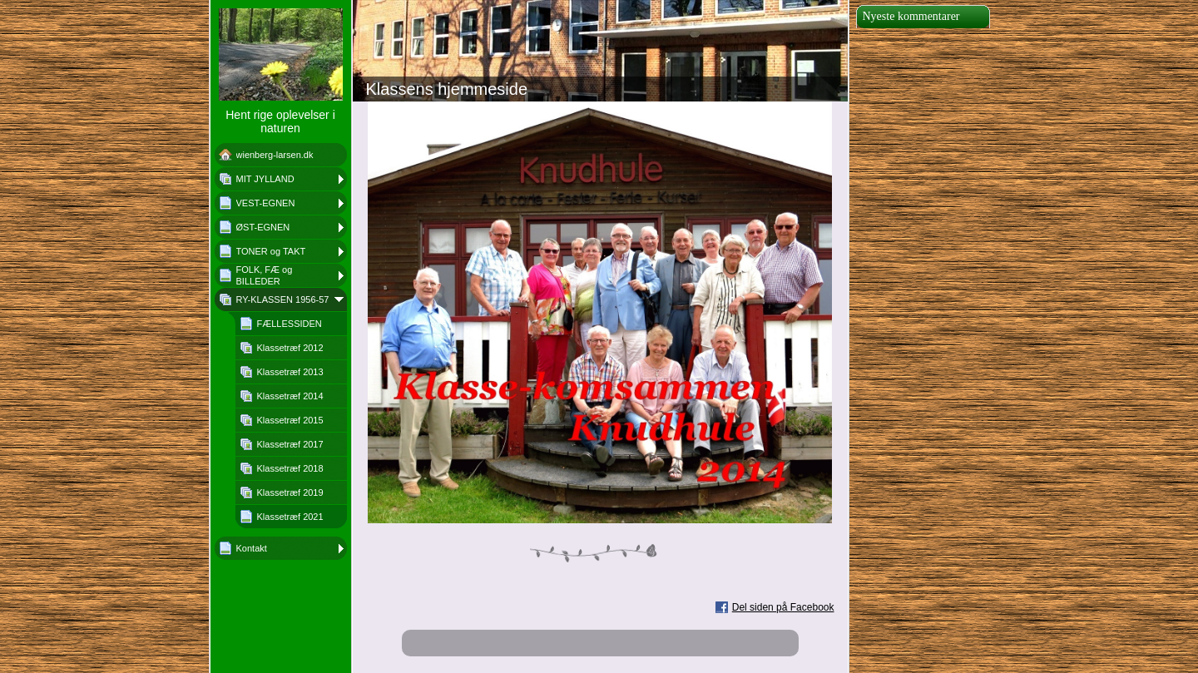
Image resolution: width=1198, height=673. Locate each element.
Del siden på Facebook (783, 607)
